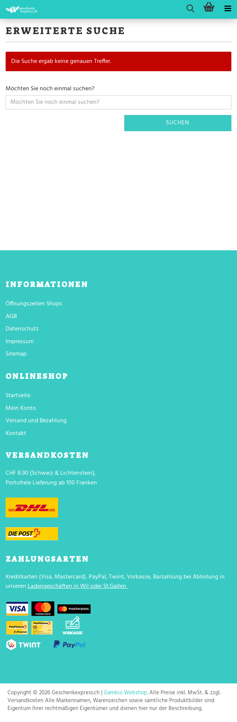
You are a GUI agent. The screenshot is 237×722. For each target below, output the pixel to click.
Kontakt (16, 433)
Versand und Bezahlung (36, 421)
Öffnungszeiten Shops (34, 304)
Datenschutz (22, 329)
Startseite (18, 396)
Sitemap (16, 354)
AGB (11, 316)
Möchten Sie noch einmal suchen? (50, 89)
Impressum (20, 342)
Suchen (177, 123)
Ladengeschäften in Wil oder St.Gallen (77, 586)
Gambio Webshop (125, 692)
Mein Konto (21, 408)
